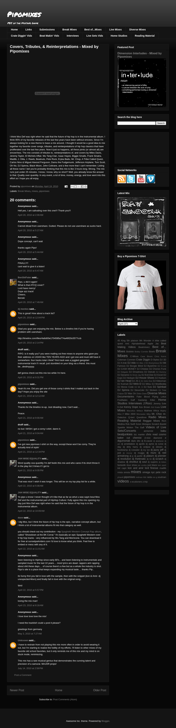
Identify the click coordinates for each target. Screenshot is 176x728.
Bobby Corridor (141, 352)
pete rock (161, 472)
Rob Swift (130, 424)
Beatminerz (144, 347)
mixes (35, 191)
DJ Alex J (140, 363)
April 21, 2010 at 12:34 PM (31, 451)
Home (14, 29)
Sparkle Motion (125, 427)
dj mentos (23, 309)
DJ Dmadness (136, 372)
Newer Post (17, 690)
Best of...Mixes (93, 29)
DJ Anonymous (152, 363)
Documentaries (125, 396)
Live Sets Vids (94, 35)
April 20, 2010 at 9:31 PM (30, 377)
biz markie (139, 434)
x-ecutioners (136, 482)
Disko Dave (142, 393)
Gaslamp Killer (146, 400)
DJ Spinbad (159, 386)
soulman (162, 477)
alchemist (148, 431)
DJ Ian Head (124, 380)
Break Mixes (69, 29)
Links (28, 29)
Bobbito (130, 351)
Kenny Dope (131, 407)
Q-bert (131, 417)
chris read (151, 434)
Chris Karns (160, 356)
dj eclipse (145, 447)
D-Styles (155, 360)
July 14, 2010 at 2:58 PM (30, 668)
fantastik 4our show (127, 465)
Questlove (141, 417)
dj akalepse (158, 441)
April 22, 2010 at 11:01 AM (31, 548)
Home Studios (119, 35)
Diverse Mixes (137, 29)
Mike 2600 (130, 414)
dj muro (151, 452)
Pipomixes (24, 14)
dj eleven (157, 447)
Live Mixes (115, 29)
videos (123, 481)
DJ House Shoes (145, 377)
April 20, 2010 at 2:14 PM (30, 342)
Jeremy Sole (159, 403)
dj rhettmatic (139, 458)
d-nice (147, 438)
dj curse (159, 444)
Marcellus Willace (135, 411)
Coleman (121, 360)
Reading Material (145, 35)
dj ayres (150, 444)
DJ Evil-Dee (147, 375)
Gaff (133, 400)
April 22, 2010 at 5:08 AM (30, 485)
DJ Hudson (160, 378)
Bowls (152, 351)
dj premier (160, 455)
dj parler (138, 456)
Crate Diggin (143, 359)
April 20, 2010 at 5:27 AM (30, 230)
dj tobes (162, 462)
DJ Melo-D (135, 383)
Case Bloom (146, 356)
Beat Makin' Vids (49, 35)
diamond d (159, 438)
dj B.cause (146, 441)
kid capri (121, 468)
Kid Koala (155, 407)
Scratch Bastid (159, 424)
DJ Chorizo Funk (157, 369)
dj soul (143, 461)
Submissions (47, 29)
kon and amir (135, 468)
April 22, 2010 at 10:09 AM (31, 511)
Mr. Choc (157, 413)
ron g (155, 477)
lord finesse (151, 468)
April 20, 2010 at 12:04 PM (31, 317)
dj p (131, 456)
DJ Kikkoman (159, 381)
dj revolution (124, 458)
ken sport (162, 465)
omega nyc (148, 472)
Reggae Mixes (151, 420)
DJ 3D (163, 360)
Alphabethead (138, 343)
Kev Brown (144, 407)
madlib (163, 468)
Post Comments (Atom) (65, 699)
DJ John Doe (146, 381)
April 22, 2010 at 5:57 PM (30, 590)
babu (163, 430)
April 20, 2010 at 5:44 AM (30, 252)
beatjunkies (124, 434)
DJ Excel (158, 375)
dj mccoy (127, 453)
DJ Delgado (122, 372)
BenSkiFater (24, 277)
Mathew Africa (151, 410)
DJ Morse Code (125, 387)
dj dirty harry (130, 447)
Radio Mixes (157, 417)
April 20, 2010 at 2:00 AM (30, 215)
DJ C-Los (162, 366)
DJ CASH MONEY (126, 369)
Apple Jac (153, 343)
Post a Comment (22, 675)
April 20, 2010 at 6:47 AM (30, 270)
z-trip (145, 482)
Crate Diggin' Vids (21, 35)
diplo (133, 441)
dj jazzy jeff (157, 449)
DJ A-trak (122, 363)
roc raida (147, 477)
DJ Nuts (148, 387)
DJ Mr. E (139, 387)
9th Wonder (145, 340)
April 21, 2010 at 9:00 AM (30, 418)
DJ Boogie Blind (134, 366)
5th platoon (132, 340)
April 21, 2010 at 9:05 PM (30, 470)
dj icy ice (145, 450)
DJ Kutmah (123, 384)
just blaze (152, 465)
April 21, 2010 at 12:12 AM (31, 396)
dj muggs (139, 453)
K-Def (120, 407)
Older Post (99, 690)
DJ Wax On (130, 393)
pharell (120, 477)
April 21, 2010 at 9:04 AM (30, 433)
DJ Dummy (161, 372)
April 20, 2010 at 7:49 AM (30, 302)
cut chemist (134, 437)
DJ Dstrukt (149, 372)
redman (139, 477)
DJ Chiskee (142, 369)
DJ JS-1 (136, 381)
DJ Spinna (123, 390)
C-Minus (134, 356)
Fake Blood (143, 396)
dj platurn (149, 455)
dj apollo (140, 444)
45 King (121, 340)
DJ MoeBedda (159, 384)
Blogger (105, 721)
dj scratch (158, 458)
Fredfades (122, 400)
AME (127, 344)
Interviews (73, 35)
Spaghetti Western (71, 531)
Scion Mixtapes (143, 424)
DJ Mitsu (146, 384)
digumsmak (123, 440)
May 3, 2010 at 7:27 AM (30, 633)
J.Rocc (147, 403)
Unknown (23, 640)
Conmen (131, 360)
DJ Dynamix (123, 375)
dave (20, 517)
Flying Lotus (159, 396)
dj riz (149, 459)
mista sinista (123, 472)
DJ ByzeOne (150, 366)
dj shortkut (132, 461)
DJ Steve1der (137, 390)
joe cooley (142, 465)
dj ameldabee (128, 444)
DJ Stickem (151, 390)
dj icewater (134, 450)
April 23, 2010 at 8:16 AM (30, 605)
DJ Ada (132, 362)
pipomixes (44, 191)
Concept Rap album (91, 531)
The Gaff (139, 427)
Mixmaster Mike (143, 414)
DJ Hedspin (129, 378)
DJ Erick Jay (135, 375)
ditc (138, 441)
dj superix (153, 462)
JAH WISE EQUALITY (29, 458)
